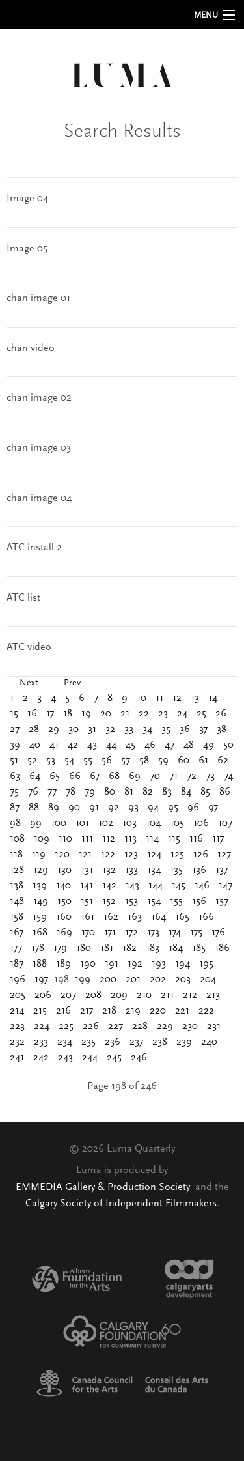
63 (15, 776)
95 (173, 807)
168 (40, 933)
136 (199, 870)
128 (17, 870)
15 (14, 714)
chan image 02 (39, 398)
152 (109, 901)
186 (222, 948)
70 (155, 776)
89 (53, 807)
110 (65, 839)
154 (154, 901)
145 (178, 886)
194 (182, 964)
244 (90, 1058)
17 (50, 714)
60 (183, 761)
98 (15, 823)
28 (34, 729)
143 (132, 886)
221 (182, 1011)
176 (218, 933)
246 (139, 1058)
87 (15, 807)
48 (188, 745)
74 (228, 776)
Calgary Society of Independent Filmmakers (121, 1204)
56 (107, 761)
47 (169, 745)
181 (106, 948)
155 (176, 901)
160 (64, 917)
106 (201, 823)
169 (64, 933)
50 (228, 745)
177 (16, 948)
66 (75, 776)
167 (16, 933)
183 (152, 948)
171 (110, 933)
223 (17, 1026)
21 (124, 714)
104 (153, 823)
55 (87, 761)
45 (130, 745)
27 (15, 729)
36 (185, 729)
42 (73, 745)
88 (34, 807)
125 (177, 854)
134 (154, 870)
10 (141, 698)
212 (190, 995)
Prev (72, 683)
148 (17, 901)
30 (73, 729)
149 (40, 901)
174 (175, 933)
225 (66, 1026)
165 (182, 917)
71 (173, 776)
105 (177, 823)
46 (150, 745)
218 (109, 1011)
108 (17, 839)
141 (86, 886)
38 (221, 729)
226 (91, 1026)
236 (112, 1042)
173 (153, 933)
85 (205, 792)
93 (133, 807)
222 (206, 1011)
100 (58, 823)
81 (128, 792)
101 (82, 823)
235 (88, 1042)
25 (201, 714)
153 (131, 901)
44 (111, 745)
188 (40, 964)
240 (209, 1042)
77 (52, 792)
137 (221, 870)
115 (174, 839)
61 (203, 761)
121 (85, 854)
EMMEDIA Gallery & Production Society (104, 1187)
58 (144, 761)
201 (133, 979)
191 (111, 964)
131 (87, 870)
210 (144, 995)
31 (92, 729)
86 (224, 792)
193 (159, 964)
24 (182, 714)
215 (40, 1011)
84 (186, 792)
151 (87, 901)
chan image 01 (38, 298)
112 (108, 839)
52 (32, 761)
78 (70, 792)
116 (196, 839)
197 (41, 979)
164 (158, 917)
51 (14, 761)
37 (203, 729)
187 (16, 964)
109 (41, 839)
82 (147, 792)
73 (210, 776)
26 (220, 714)
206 (42, 995)
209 (119, 995)
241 (17, 1058)
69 (135, 776)
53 (50, 761)
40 (34, 745)
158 (16, 917)
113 (130, 839)
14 (212, 698)
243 (65, 1058)
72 (192, 776)
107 (225, 823)
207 (68, 995)
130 (64, 870)
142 (109, 886)
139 (40, 886)
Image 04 (27, 198)
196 (17, 979)
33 (128, 729)
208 (93, 995)
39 (15, 745)
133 (131, 870)
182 (129, 948)
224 (41, 1026)
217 (86, 1011)
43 (92, 745)
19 (86, 714)
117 (218, 839)
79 (90, 792)
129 (40, 870)
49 (208, 745)
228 (140, 1026)
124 (154, 854)
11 (159, 698)
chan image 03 (39, 448)
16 (32, 714)
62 (222, 761)
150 (64, 901)
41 (54, 745)
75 (14, 792)
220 (158, 1011)
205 (17, 995)
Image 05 (27, 249)
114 (152, 839)
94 (153, 807)
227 (115, 1026)
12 (177, 698)
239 (184, 1042)
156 (199, 901)
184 (176, 948)
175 (196, 933)
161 (87, 917)
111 (87, 839)
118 (16, 854)
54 (69, 761)
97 (213, 807)
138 (16, 886)
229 (165, 1026)
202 (158, 979)
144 (155, 886)
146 (202, 886)
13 (195, 698)
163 (135, 917)
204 (208, 979)
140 (63, 886)
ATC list (23, 598)
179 (60, 948)
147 (225, 886)
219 (133, 1011)
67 (95, 776)
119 (39, 854)
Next (29, 683)
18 (67, 714)
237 (136, 1042)
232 (17, 1042)
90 (74, 807)
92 (113, 807)
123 (131, 854)
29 (53, 729)
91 (94, 807)
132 (109, 870)
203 (183, 979)
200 (108, 979)
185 (199, 948)
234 (64, 1042)
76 (33, 792)
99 (36, 823)
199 (82, 979)
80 (109, 792)
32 (110, 729)
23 (163, 714)
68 (114, 776)
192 (135, 964)
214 (17, 1011)
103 (129, 823)
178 (37, 948)
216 (63, 1011)
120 (62, 854)
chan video (31, 348)
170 (88, 933)
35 (165, 729)
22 (144, 714)
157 (221, 901)
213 (213, 995)
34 (147, 729)
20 (105, 714)
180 (83, 948)
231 (214, 1026)
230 (190, 1026)
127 (224, 854)
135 (176, 870)
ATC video (29, 647)
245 (114, 1058)
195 (206, 964)
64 (34, 776)
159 (40, 917)
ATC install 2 (34, 548)
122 (108, 854)
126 (200, 854)
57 (125, 761)
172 (131, 933)
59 (163, 761)
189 (63, 964)
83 (167, 792)
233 (41, 1042)
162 (110, 917)
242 (41, 1058)
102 (105, 823)
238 (159, 1042)
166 (206, 917)
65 (54, 776)
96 (193, 807)
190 (88, 964)
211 (167, 995)
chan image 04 (39, 498)
